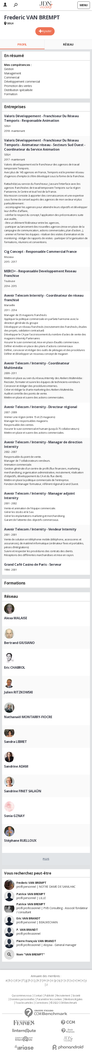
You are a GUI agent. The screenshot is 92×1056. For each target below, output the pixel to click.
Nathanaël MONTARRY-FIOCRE (28, 717)
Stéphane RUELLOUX (20, 840)
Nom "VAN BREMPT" (30, 954)
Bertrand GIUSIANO (19, 642)
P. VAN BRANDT (27, 930)
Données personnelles (22, 999)
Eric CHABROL (14, 667)
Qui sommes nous (22, 995)
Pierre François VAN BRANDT (36, 941)
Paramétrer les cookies (49, 999)
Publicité (49, 995)
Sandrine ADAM (16, 766)
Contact (38, 995)
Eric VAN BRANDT (28, 918)
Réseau (68, 44)
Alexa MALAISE (15, 618)
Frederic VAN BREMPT (31, 883)
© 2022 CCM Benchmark (63, 1002)
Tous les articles (24, 1002)
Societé (76, 995)
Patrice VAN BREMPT (30, 894)
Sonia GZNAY (14, 816)
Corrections (41, 1002)
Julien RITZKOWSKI (18, 692)
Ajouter (46, 31)
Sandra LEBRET (15, 741)
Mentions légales (73, 999)
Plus (46, 859)
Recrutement (63, 995)
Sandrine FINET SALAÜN (22, 791)
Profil (22, 44)
